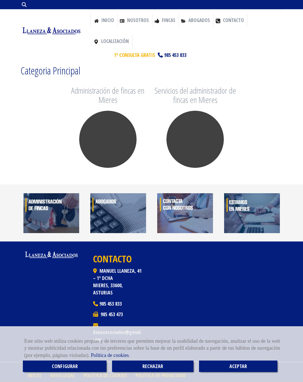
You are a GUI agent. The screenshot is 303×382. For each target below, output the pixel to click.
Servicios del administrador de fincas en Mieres (195, 95)
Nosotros (134, 20)
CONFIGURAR (65, 366)
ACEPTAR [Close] (238, 366)
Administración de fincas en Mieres (107, 95)
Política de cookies (110, 355)
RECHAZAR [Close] (152, 366)
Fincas (164, 20)
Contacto (229, 20)
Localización (111, 41)
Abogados (195, 20)
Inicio (104, 20)
